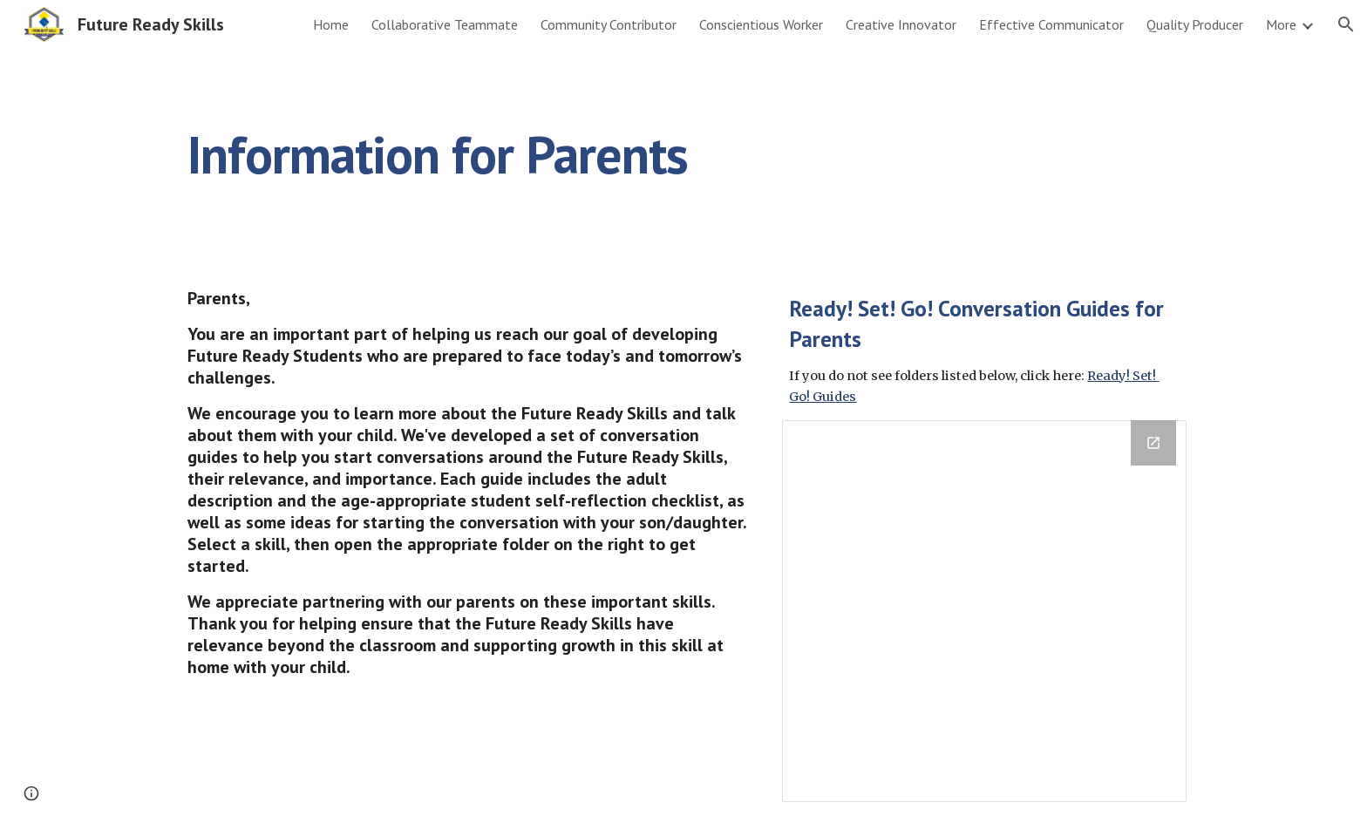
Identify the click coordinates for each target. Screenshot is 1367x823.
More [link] (1281, 24)
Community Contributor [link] (609, 24)
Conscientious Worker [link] (761, 24)
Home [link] (331, 24)
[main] (597, 154)
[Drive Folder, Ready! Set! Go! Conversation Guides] (984, 611)
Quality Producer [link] (1194, 24)
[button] (1346, 24)
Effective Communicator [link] (1051, 24)
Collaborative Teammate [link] (444, 24)
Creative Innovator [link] (901, 24)
